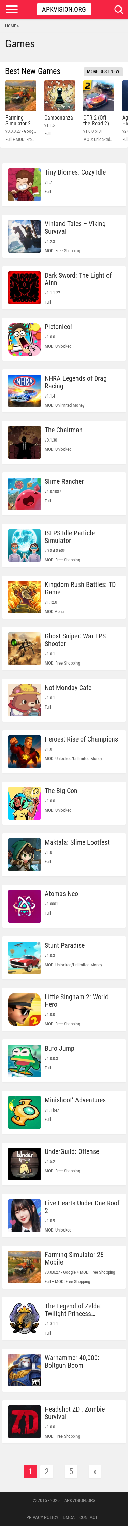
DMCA (69, 1517)
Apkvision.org (64, 9)
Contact (88, 1517)
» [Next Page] (95, 1472)
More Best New (103, 71)
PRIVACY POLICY (42, 1517)
